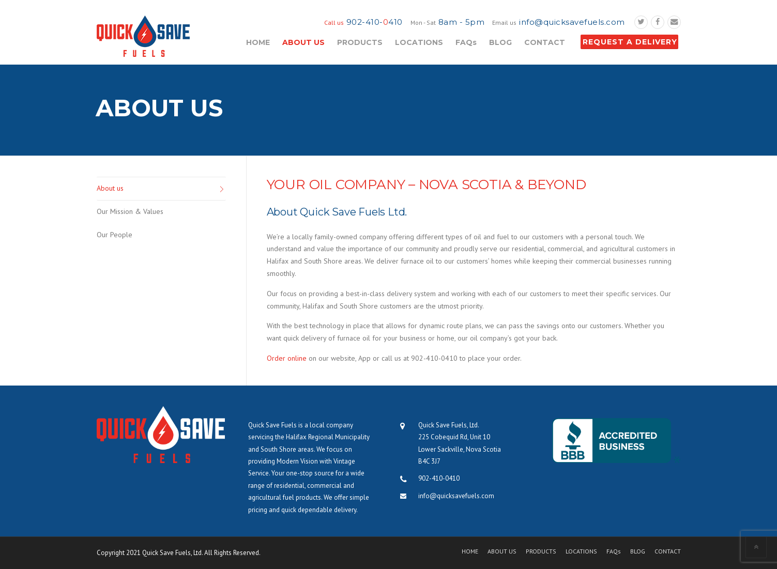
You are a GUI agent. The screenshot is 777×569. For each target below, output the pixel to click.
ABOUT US (303, 42)
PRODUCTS (360, 42)
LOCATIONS (419, 42)
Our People (114, 234)
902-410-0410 (439, 478)
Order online (287, 358)
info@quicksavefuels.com (572, 22)
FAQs (466, 42)
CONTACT (544, 42)
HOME (258, 42)
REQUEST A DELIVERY (630, 42)
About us (110, 188)
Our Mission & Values (130, 211)
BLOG (500, 42)
